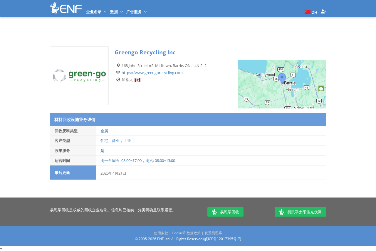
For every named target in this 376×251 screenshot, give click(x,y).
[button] (310, 12)
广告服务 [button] (136, 11)
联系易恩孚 (213, 232)
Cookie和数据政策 (186, 232)
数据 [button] (116, 11)
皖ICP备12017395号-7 (222, 238)
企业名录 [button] (96, 11)
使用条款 (161, 232)
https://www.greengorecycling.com (152, 72)
